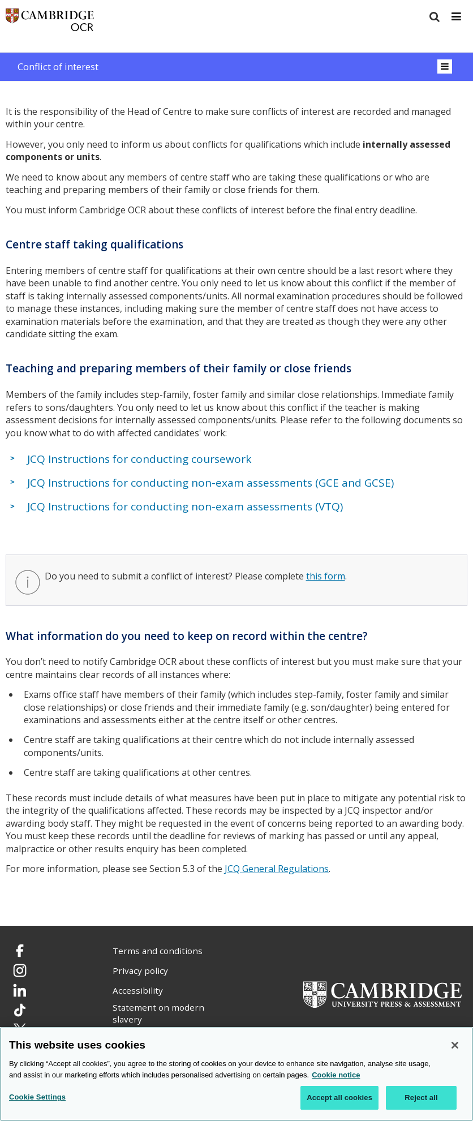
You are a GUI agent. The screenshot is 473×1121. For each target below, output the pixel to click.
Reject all (421, 1097)
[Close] (454, 1045)
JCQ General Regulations (277, 868)
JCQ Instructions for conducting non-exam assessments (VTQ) (185, 506)
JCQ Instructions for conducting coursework (139, 459)
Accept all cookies (339, 1097)
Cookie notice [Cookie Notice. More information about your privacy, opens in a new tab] (336, 1075)
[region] (236, 1074)
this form (325, 576)
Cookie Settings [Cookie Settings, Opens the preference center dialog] (37, 1097)
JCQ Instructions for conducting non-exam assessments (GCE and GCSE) (210, 482)
